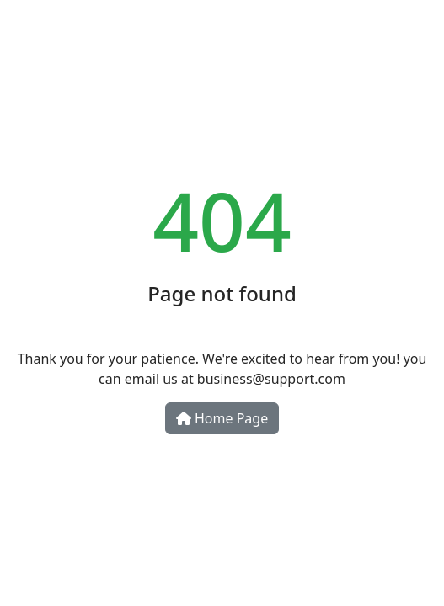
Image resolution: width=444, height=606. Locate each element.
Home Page (222, 418)
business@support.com (271, 378)
